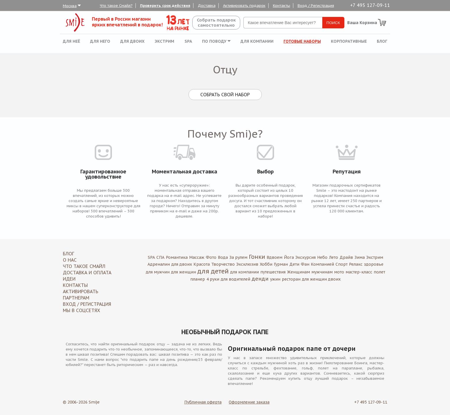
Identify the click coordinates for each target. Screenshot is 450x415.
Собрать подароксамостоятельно (216, 22)
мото (339, 272)
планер (197, 279)
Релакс (355, 264)
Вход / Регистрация (316, 5)
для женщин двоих (321, 279)
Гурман (281, 264)
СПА (160, 257)
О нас (70, 260)
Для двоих (132, 41)
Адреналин (159, 264)
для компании (244, 272)
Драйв (346, 257)
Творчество (223, 264)
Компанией (322, 264)
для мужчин (158, 272)
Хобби (266, 264)
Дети (294, 264)
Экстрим (164, 41)
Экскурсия (305, 257)
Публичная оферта (203, 402)
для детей (213, 271)
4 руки (212, 279)
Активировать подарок (244, 5)
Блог (382, 41)
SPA (188, 41)
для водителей (235, 279)
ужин (275, 279)
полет (379, 272)
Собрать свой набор (225, 94)
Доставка (207, 5)
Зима (359, 257)
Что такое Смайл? (116, 5)
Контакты (281, 5)
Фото (211, 257)
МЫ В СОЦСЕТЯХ (81, 310)
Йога (289, 257)
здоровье (373, 264)
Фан (305, 264)
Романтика (177, 257)
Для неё (71, 41)
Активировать (80, 291)
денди (260, 278)
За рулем (238, 257)
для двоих (181, 264)
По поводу (216, 41)
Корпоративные (349, 41)
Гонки (257, 257)
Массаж (196, 257)
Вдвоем (274, 257)
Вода (223, 257)
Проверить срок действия (165, 5)
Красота (201, 264)
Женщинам (298, 272)
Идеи (69, 279)
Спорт (341, 264)
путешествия (273, 272)
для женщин (183, 272)
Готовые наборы (302, 41)
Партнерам (76, 298)
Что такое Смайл (84, 266)
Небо (322, 257)
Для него (100, 41)
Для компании (257, 41)
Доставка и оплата (87, 272)
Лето (333, 257)
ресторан (291, 279)
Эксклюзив (247, 264)
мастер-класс (359, 272)
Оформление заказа (249, 402)
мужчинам (322, 272)
